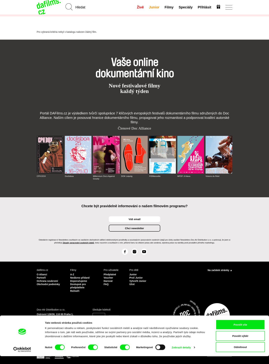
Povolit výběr (240, 343)
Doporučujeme (79, 280)
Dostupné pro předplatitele (78, 285)
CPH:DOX (41, 176)
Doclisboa (69, 176)
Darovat (108, 280)
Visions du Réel (213, 176)
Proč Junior (136, 277)
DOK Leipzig (127, 176)
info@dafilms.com (55, 323)
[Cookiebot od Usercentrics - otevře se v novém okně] (22, 357)
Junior (154, 7)
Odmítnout (240, 354)
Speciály (185, 7)
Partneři (41, 277)
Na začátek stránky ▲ (220, 270)
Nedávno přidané (80, 277)
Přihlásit (204, 7)
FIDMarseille (155, 176)
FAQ (106, 283)
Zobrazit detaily (181, 355)
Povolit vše (240, 332)
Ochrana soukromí (48, 280)
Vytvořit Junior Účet (138, 282)
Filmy (168, 7)
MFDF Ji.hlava (184, 176)
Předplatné (110, 274)
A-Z (72, 274)
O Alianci (42, 274)
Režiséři (75, 289)
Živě (140, 7)
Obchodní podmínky (49, 283)
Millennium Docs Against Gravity (104, 177)
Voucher (109, 277)
